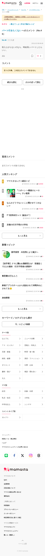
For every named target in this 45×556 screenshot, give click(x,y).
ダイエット (6, 365)
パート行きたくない (12, 30)
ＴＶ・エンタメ (8, 345)
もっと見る (22, 236)
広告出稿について (9, 488)
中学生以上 (6, 404)
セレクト (5, 417)
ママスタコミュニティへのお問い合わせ (15, 447)
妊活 (3, 391)
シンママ (27, 404)
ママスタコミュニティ (11, 531)
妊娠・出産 (28, 391)
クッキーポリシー (9, 513)
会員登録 (27, 3)
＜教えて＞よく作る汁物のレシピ (21, 24)
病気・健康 (6, 358)
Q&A (5, 480)
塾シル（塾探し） (9, 535)
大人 (3, 378)
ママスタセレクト (9, 527)
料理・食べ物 (29, 352)
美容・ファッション (32, 358)
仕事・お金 (28, 365)
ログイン (35, 3)
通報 (3, 56)
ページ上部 (22, 544)
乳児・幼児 (6, 398)
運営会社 (7, 496)
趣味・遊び (6, 372)
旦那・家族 (6, 352)
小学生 (27, 398)
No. (4, 40)
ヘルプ (4, 443)
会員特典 (7, 484)
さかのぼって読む (33, 82)
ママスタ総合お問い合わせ (12, 492)
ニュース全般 (29, 338)
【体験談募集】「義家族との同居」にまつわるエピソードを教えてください (22, 18)
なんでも (5, 338)
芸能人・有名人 (30, 345)
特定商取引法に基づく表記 (12, 517)
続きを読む (12, 82)
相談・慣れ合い (30, 372)
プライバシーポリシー (11, 509)
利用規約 (7, 505)
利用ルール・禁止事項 (9, 439)
